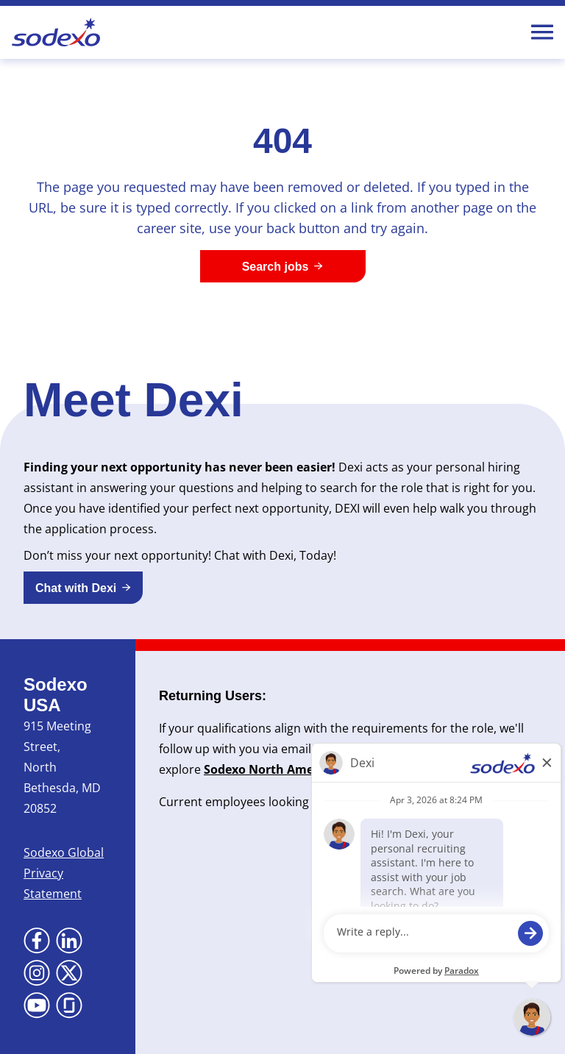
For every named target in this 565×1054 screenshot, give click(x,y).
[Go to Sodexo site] (56, 32)
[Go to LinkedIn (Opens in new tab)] (69, 940)
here (521, 802)
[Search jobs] (283, 266)
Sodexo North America (269, 769)
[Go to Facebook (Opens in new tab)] (37, 940)
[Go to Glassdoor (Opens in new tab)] (69, 1005)
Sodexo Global (64, 852)
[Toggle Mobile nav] (542, 32)
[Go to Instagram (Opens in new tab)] (37, 973)
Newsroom (417, 769)
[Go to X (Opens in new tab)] (69, 973)
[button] (83, 587)
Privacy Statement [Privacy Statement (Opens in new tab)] (53, 883)
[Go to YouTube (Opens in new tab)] (37, 1005)
